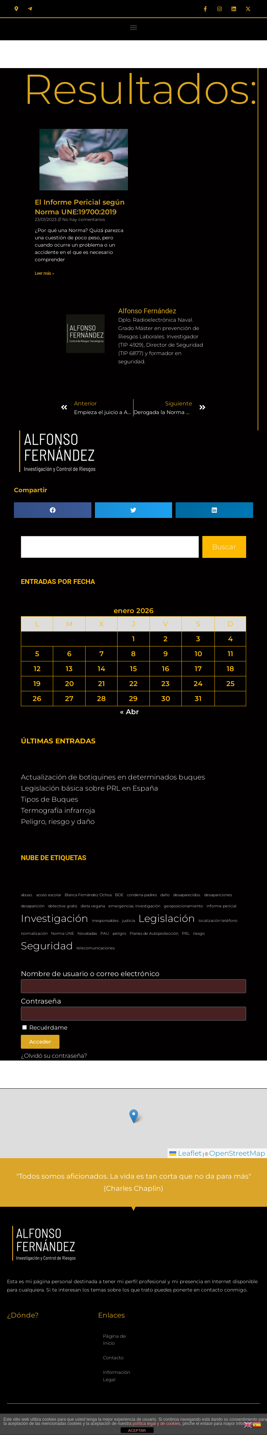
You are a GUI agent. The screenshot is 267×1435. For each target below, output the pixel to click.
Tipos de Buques (49, 799)
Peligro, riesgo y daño (58, 821)
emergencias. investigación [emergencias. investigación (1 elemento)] (134, 906)
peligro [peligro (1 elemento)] (119, 933)
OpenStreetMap (237, 1153)
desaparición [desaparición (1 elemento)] (32, 906)
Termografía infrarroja (58, 810)
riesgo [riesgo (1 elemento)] (199, 933)
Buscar (224, 547)
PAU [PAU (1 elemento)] (104, 933)
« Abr (129, 712)
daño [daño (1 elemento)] (165, 895)
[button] (133, 27)
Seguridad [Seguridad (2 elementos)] (47, 946)
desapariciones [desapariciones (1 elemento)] (218, 895)
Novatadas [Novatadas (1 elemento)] (87, 933)
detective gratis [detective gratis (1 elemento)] (62, 906)
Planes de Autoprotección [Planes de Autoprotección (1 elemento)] (154, 933)
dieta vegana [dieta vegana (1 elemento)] (93, 906)
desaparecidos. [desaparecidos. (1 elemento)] (187, 895)
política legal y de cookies (156, 1423)
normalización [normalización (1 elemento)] (34, 933)
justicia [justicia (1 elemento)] (128, 920)
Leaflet (185, 1153)
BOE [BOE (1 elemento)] (119, 895)
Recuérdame (44, 1027)
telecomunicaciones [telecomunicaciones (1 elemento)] (95, 948)
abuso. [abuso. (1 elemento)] (27, 895)
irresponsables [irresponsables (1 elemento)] (105, 920)
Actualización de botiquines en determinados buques (113, 777)
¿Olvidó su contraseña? (54, 1055)
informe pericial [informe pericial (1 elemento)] (221, 906)
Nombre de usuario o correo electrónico (90, 974)
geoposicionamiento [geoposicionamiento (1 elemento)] (183, 906)
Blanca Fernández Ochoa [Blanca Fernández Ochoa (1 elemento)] (88, 895)
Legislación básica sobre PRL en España (89, 788)
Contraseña (41, 1001)
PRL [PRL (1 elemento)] (185, 933)
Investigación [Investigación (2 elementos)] (54, 918)
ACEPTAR (137, 1430)
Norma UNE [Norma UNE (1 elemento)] (62, 933)
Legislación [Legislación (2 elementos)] (166, 918)
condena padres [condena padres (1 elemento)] (142, 895)
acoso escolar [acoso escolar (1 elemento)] (48, 895)
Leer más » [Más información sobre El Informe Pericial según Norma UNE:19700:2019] (44, 273)
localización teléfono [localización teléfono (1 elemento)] (218, 920)
